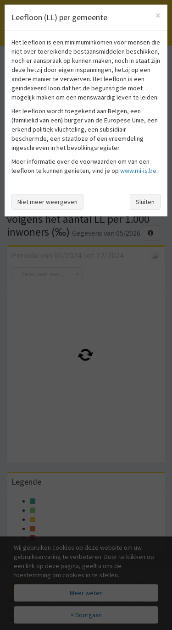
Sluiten (145, 202)
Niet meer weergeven (47, 202)
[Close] (158, 15)
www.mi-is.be (138, 170)
